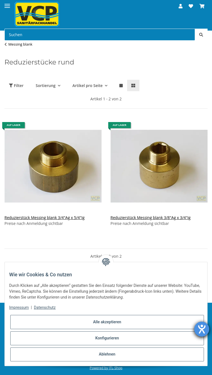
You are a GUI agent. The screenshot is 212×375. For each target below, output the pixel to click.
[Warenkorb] (202, 6)
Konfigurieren (107, 338)
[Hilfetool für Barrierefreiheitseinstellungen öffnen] (201, 329)
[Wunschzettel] (191, 6)
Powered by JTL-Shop (106, 368)
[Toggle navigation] (7, 3)
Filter (16, 85)
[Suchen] (99, 35)
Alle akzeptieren (107, 322)
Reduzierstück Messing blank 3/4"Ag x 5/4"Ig (44, 217)
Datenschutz (45, 307)
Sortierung (45, 85)
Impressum (19, 307)
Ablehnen (107, 354)
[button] (181, 6)
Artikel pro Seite (87, 85)
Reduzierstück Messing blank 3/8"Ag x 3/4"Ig (150, 217)
